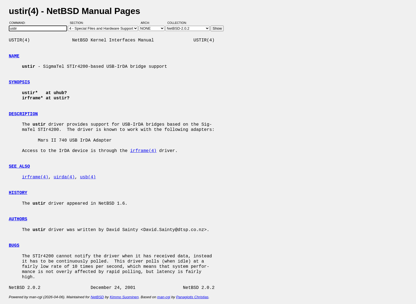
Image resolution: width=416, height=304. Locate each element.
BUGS (14, 246)
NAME (14, 56)
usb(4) (88, 177)
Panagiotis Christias (192, 297)
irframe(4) (143, 151)
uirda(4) (64, 177)
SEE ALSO (19, 167)
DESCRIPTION (23, 114)
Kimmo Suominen (124, 297)
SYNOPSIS (19, 82)
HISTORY (18, 193)
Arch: (148, 22)
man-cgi (163, 297)
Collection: (177, 22)
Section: (78, 22)
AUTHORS (18, 219)
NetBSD (97, 297)
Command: (19, 22)
